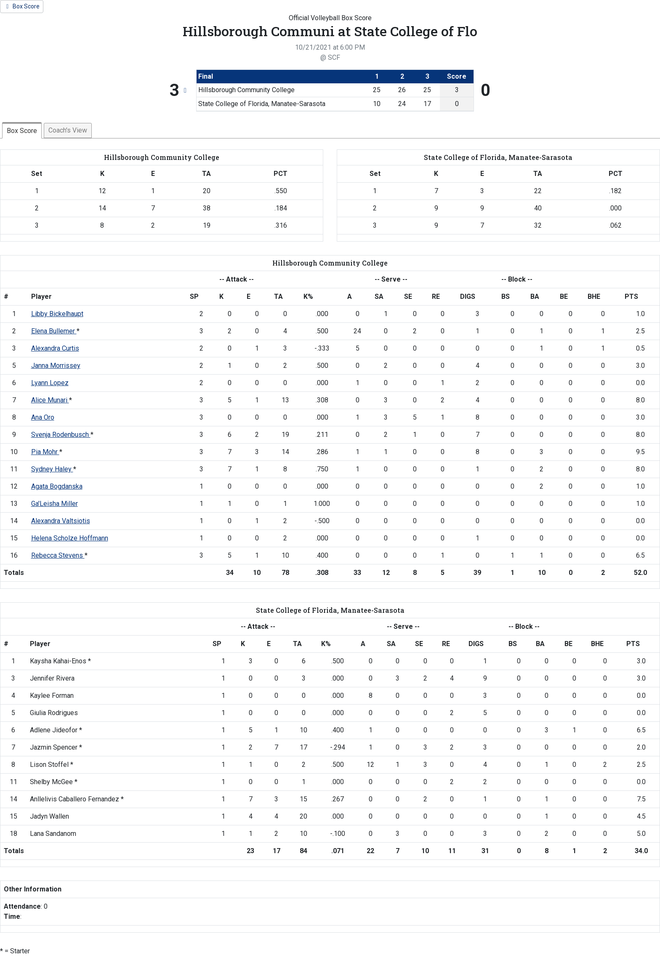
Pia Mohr (45, 452)
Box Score (22, 131)
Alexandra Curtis (55, 348)
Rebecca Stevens (58, 555)
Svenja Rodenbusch (60, 435)
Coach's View (67, 130)
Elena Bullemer (54, 331)
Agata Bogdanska (56, 486)
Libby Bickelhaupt (57, 314)
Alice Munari (50, 400)
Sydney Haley (52, 469)
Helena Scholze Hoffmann (69, 538)
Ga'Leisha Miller (54, 504)
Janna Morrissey (55, 366)
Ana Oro (42, 417)
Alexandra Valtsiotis (60, 521)
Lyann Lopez (50, 383)
